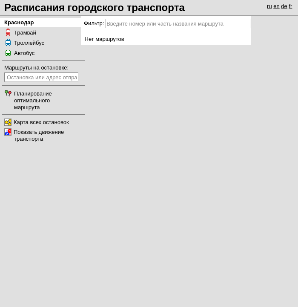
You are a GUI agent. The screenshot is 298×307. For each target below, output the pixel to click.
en (276, 6)
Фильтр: (94, 23)
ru (269, 6)
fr (290, 6)
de (284, 6)
